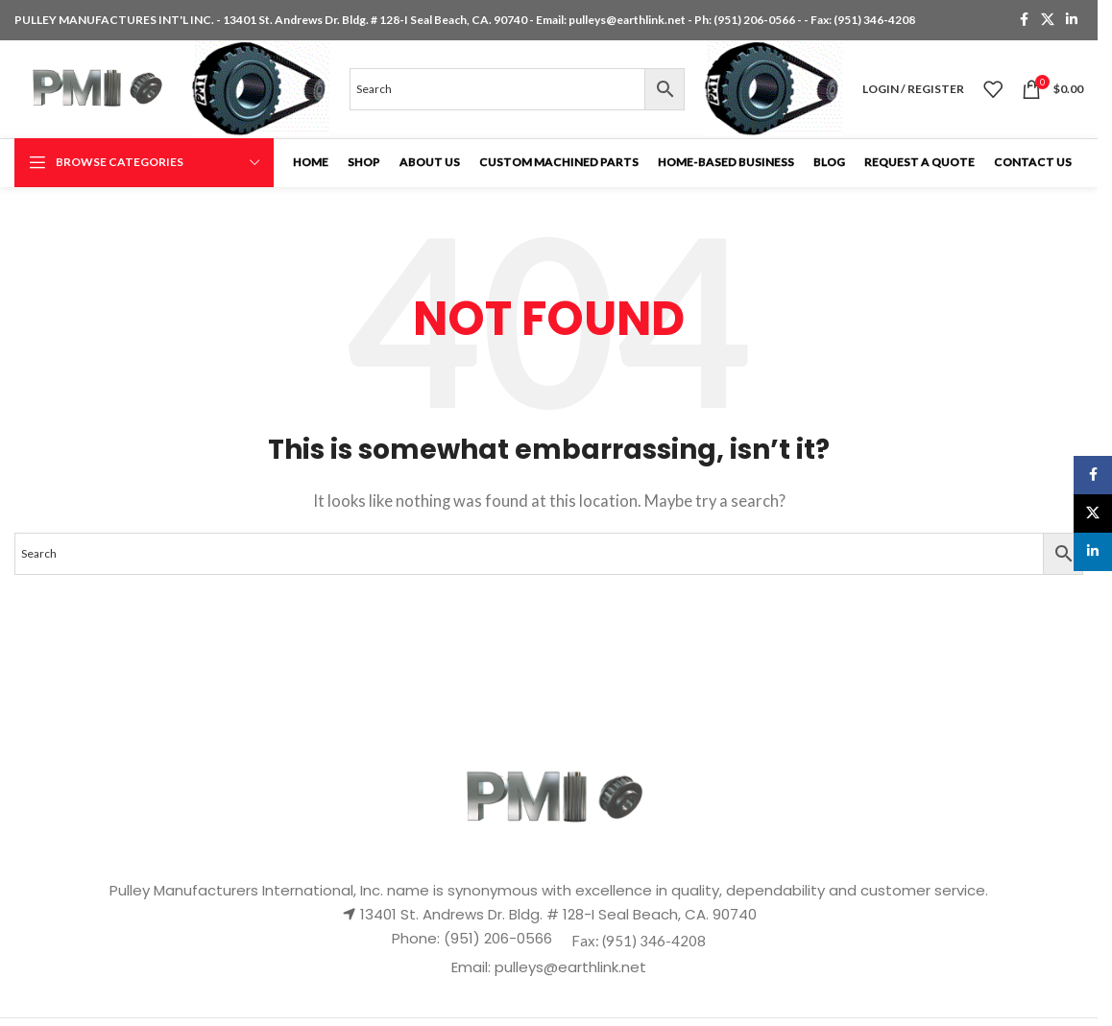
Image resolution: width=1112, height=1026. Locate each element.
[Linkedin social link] (1071, 21)
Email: (473, 975)
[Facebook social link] (1023, 21)
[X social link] (1047, 21)
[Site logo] (99, 91)
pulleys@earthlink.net (627, 19)
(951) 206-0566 (755, 19)
